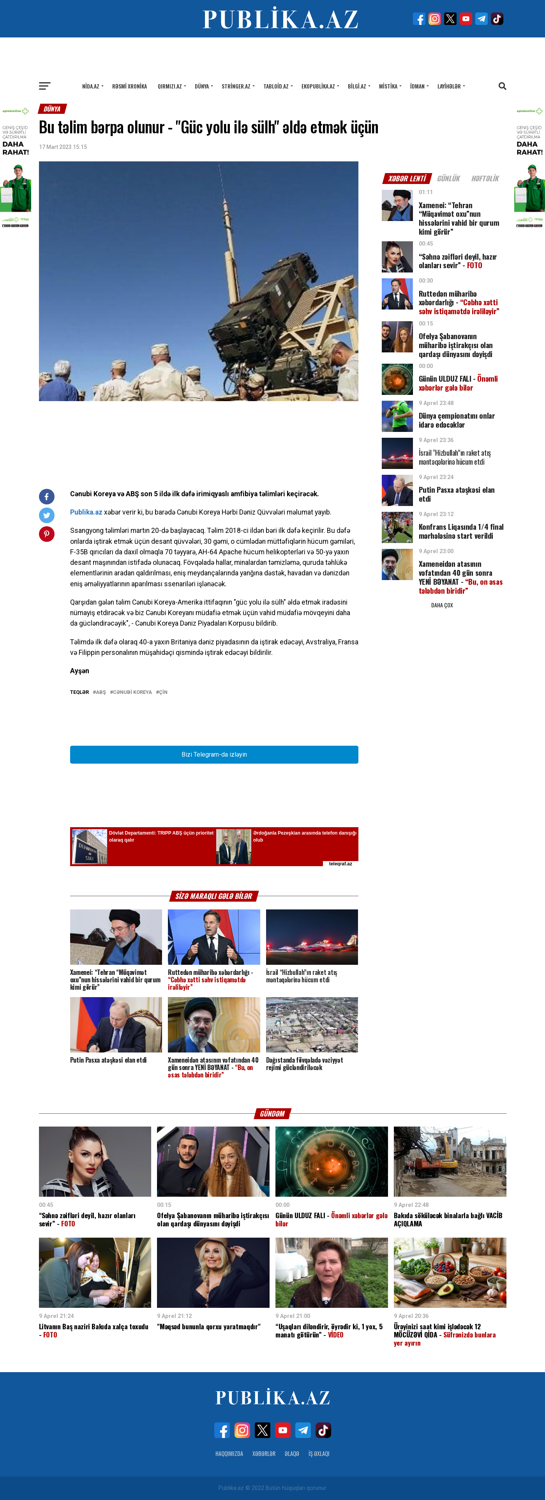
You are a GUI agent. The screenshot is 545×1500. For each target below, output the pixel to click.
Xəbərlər (263, 1453)
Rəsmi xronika (129, 86)
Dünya (202, 86)
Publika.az (86, 512)
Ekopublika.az (318, 86)
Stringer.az (236, 86)
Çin (163, 692)
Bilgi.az (357, 86)
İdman (417, 86)
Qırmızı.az (170, 86)
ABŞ (101, 692)
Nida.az (90, 86)
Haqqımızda (229, 1453)
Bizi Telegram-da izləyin (214, 754)
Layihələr (449, 86)
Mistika (388, 86)
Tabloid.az (276, 86)
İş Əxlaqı (319, 1453)
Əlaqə (292, 1453)
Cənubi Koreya (132, 692)
